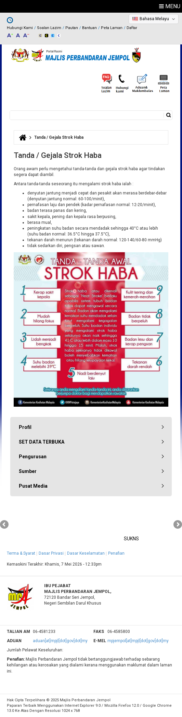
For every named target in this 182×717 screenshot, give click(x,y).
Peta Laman (111, 28)
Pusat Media (33, 486)
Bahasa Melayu (154, 18)
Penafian (116, 553)
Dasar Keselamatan (86, 553)
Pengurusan (33, 456)
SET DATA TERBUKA (41, 442)
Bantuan (89, 28)
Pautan (71, 28)
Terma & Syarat (21, 553)
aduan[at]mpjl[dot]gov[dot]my (60, 640)
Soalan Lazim (49, 28)
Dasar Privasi (51, 553)
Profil (25, 427)
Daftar (132, 28)
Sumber (28, 471)
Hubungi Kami (20, 28)
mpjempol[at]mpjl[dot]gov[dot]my (138, 640)
